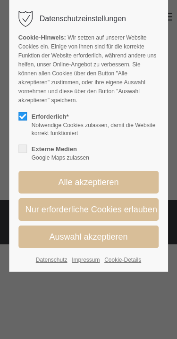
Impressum (86, 260)
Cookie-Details (122, 260)
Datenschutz (51, 260)
